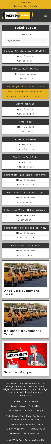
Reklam (28, 410)
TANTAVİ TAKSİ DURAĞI (16, 429)
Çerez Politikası (18, 406)
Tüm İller (17, 401)
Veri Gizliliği (34, 406)
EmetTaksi (15, 433)
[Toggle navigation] (45, 15)
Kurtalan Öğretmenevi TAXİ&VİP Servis (25, 424)
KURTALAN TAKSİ (38, 429)
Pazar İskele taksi (32, 433)
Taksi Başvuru (14, 410)
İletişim (40, 410)
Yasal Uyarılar (31, 401)
